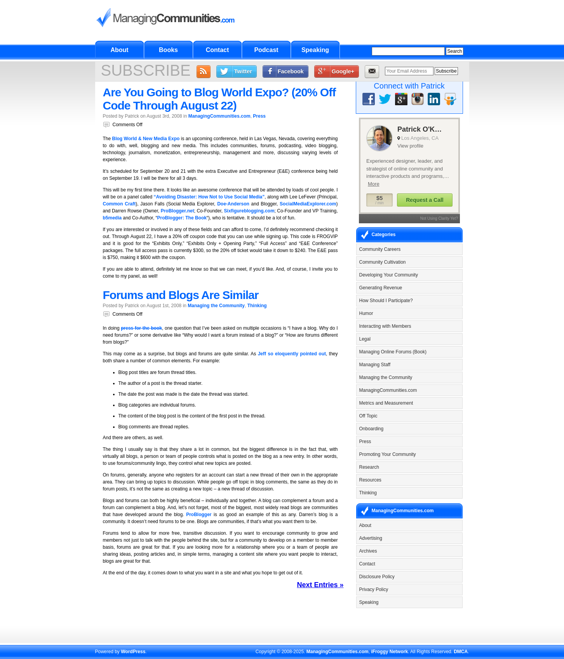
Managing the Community (216, 305)
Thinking (257, 305)
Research (369, 467)
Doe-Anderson (233, 204)
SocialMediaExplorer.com (308, 204)
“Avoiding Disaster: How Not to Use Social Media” (209, 197)
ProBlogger (198, 514)
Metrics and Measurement (386, 403)
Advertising (370, 538)
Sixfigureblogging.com (249, 211)
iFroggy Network (389, 651)
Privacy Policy (373, 589)
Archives (368, 551)
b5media (112, 218)
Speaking (315, 50)
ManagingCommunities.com (219, 116)
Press (259, 116)
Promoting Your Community (387, 454)
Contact (217, 50)
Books (168, 50)
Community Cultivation (382, 262)
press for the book (141, 328)
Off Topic (368, 416)
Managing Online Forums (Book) (392, 352)
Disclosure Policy (377, 576)
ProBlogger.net (177, 211)
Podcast (266, 50)
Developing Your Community (388, 275)
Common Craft (119, 204)
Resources (370, 480)
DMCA (461, 651)
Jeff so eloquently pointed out (292, 353)
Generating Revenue (380, 287)
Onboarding (371, 428)
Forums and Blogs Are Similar (181, 295)
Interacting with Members (385, 326)
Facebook (291, 71)
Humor (366, 313)
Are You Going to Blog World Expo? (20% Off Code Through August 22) (219, 99)
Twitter (243, 71)
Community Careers (380, 249)
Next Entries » (320, 585)
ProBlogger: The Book (182, 218)
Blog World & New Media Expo (146, 138)
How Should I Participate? (386, 300)
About (119, 50)
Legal (365, 339)
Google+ (343, 71)
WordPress (133, 651)
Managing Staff (375, 364)
